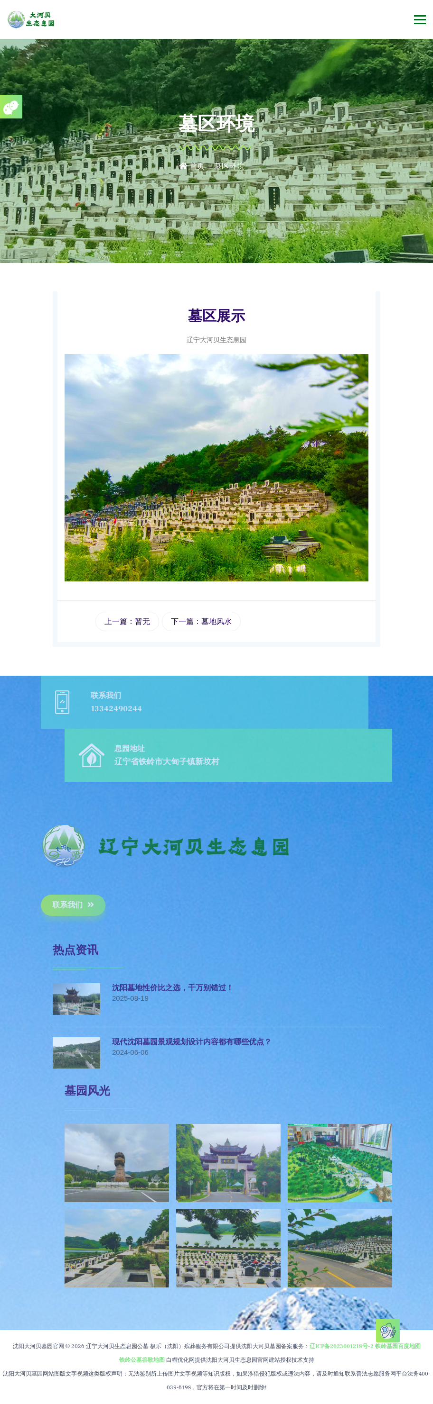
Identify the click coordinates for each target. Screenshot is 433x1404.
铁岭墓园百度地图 (398, 1346)
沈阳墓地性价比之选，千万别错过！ (173, 1023)
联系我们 (38, 905)
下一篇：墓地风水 (201, 621)
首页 (192, 166)
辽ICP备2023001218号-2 (342, 1346)
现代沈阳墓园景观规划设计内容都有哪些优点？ (192, 1076)
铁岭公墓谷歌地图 (142, 1360)
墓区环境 (229, 166)
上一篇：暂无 (127, 621)
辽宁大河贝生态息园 (216, 340)
